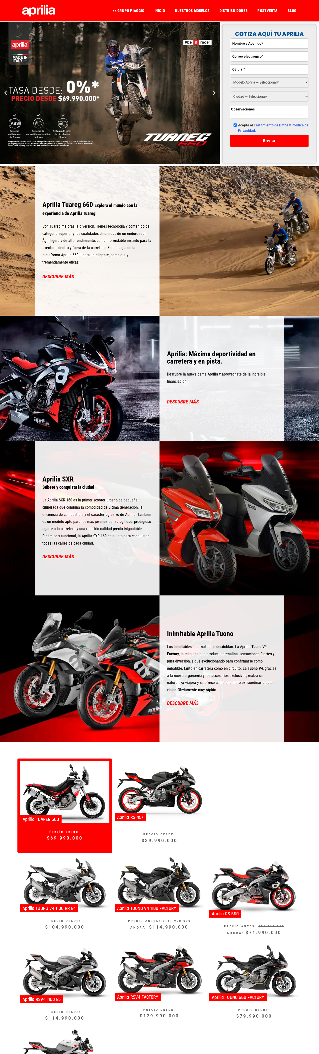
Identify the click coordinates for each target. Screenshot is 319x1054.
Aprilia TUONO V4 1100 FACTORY (146, 908)
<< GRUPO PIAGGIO (129, 10)
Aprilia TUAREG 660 (41, 819)
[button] (5, 93)
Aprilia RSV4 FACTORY (137, 997)
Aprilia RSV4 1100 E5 (41, 999)
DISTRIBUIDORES (233, 10)
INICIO (160, 10)
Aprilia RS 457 (130, 817)
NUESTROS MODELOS (192, 10)
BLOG (292, 10)
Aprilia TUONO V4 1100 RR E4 (49, 908)
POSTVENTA (267, 10)
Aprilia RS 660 (225, 914)
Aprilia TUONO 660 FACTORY (238, 997)
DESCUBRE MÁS (58, 277)
